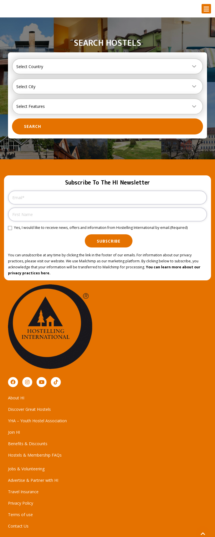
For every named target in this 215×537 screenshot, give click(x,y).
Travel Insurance (23, 491)
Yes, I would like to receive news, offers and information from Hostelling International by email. (101, 228)
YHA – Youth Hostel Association (37, 420)
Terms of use (20, 514)
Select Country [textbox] (29, 66)
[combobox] (107, 66)
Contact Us (18, 526)
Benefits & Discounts (27, 443)
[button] (206, 8)
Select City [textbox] (25, 86)
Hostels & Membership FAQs (35, 455)
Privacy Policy (20, 503)
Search (32, 126)
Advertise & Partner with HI (33, 480)
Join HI (14, 432)
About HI (16, 398)
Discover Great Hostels (29, 409)
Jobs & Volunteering (26, 468)
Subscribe (108, 241)
